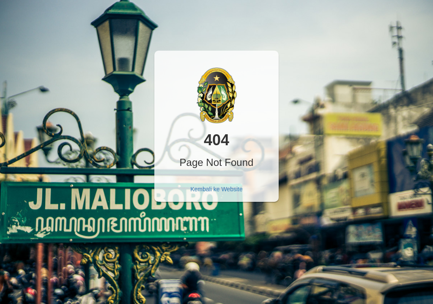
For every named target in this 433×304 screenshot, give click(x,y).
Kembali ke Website (216, 189)
